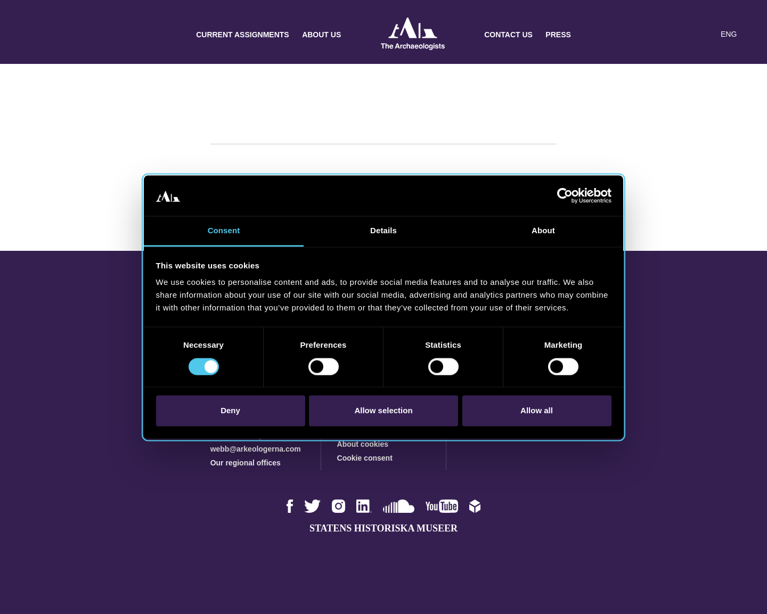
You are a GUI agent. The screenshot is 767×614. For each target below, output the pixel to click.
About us (321, 34)
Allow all (536, 410)
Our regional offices (245, 462)
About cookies (362, 444)
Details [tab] (383, 230)
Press (557, 34)
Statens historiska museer (383, 528)
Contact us (508, 34)
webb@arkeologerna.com (255, 449)
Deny (230, 410)
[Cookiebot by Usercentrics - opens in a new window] (564, 195)
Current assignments (242, 34)
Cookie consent (365, 458)
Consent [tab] (224, 230)
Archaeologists (413, 35)
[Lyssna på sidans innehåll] (705, 34)
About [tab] (543, 230)
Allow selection (383, 410)
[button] (684, 34)
